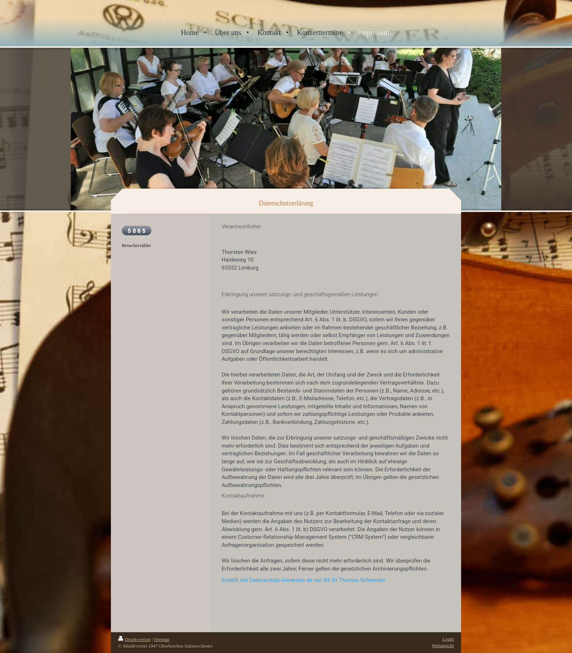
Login (448, 639)
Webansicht (443, 645)
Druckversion (134, 639)
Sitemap (162, 639)
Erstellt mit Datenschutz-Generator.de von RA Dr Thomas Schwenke (303, 580)
